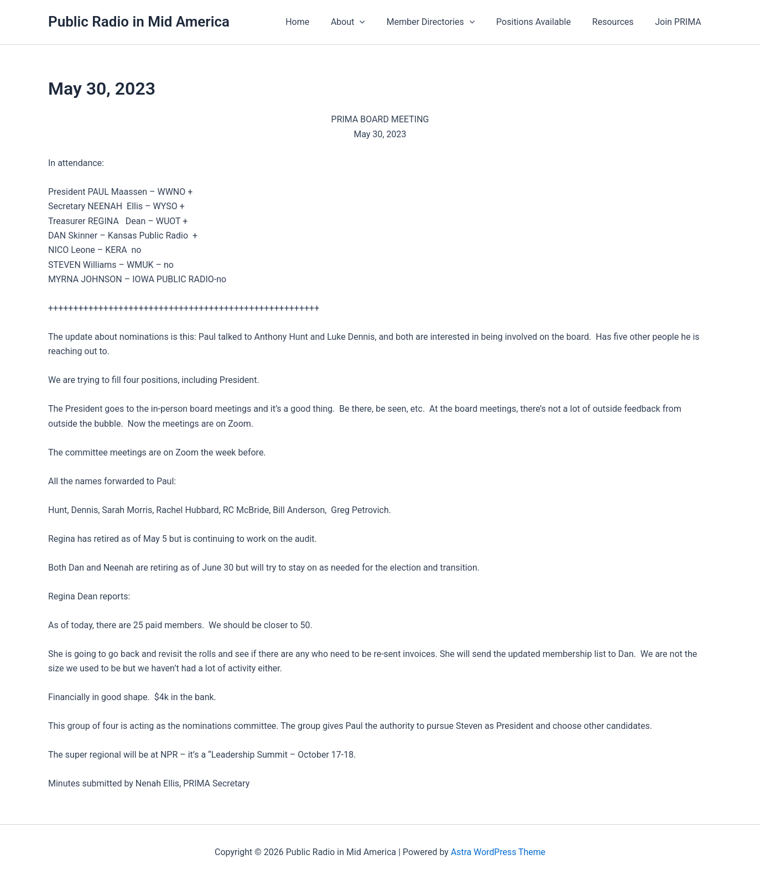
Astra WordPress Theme (497, 852)
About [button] (364, 22)
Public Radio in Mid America (139, 21)
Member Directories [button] (443, 22)
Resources (618, 22)
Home (318, 22)
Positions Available (543, 22)
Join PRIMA (680, 22)
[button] (376, 22)
